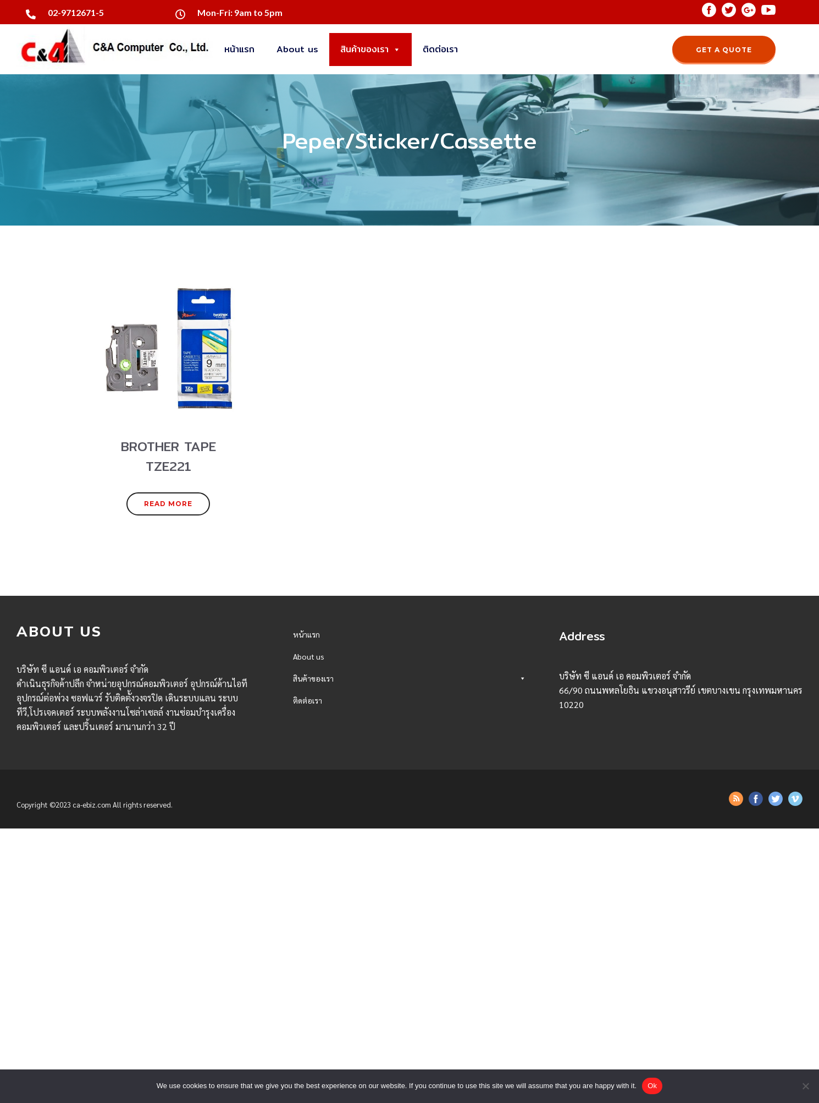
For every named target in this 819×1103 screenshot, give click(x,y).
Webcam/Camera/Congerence (409, 814)
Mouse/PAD (409, 776)
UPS (409, 872)
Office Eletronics (409, 910)
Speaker (409, 795)
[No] (805, 1085)
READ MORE (168, 504)
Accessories (409, 853)
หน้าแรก (239, 49)
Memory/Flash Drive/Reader (409, 737)
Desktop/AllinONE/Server (409, 699)
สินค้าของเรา (370, 49)
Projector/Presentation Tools (409, 833)
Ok (652, 1086)
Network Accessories (409, 968)
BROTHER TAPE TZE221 (336, 949)
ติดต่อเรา (440, 49)
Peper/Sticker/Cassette (409, 930)
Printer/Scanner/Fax (409, 891)
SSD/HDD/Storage (409, 718)
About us (297, 49)
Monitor (409, 756)
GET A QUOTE (724, 50)
